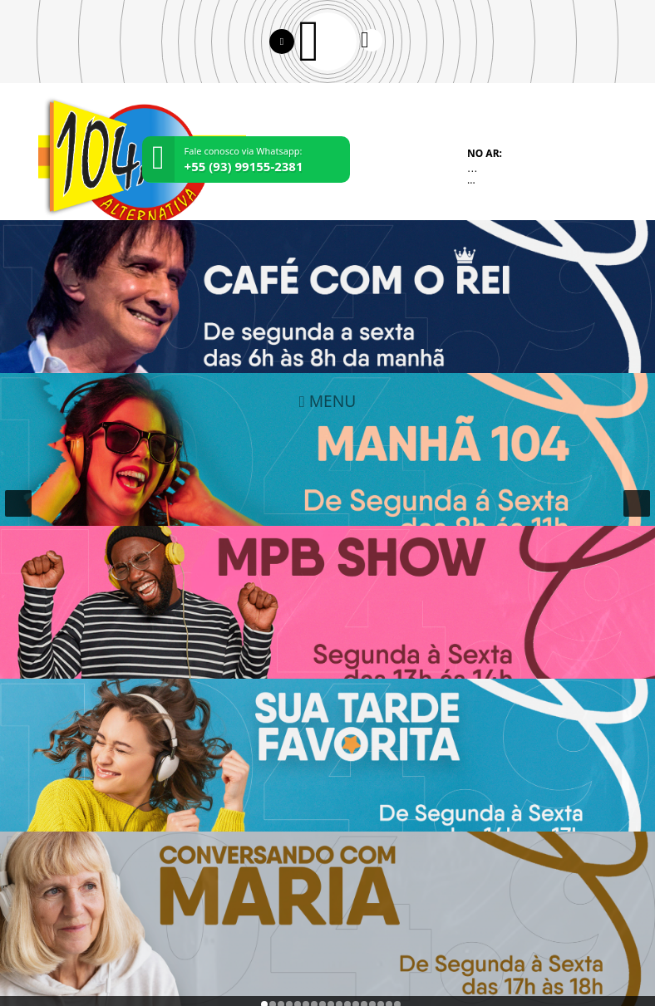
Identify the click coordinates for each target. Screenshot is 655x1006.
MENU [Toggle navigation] (328, 401)
